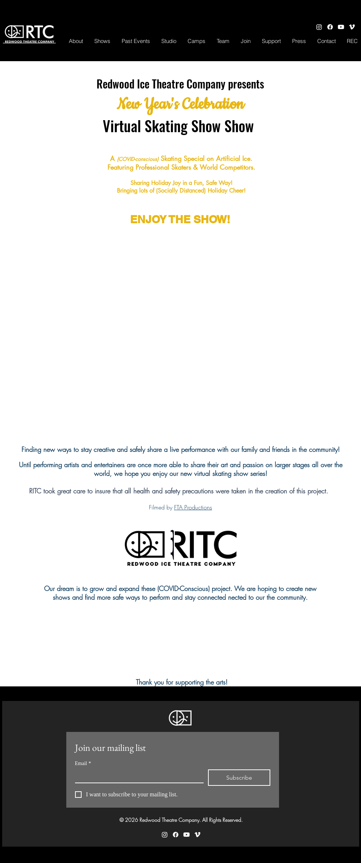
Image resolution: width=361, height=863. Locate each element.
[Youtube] (341, 27)
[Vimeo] (352, 27)
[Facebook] (330, 27)
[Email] (137, 776)
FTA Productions (193, 507)
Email (83, 763)
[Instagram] (319, 27)
